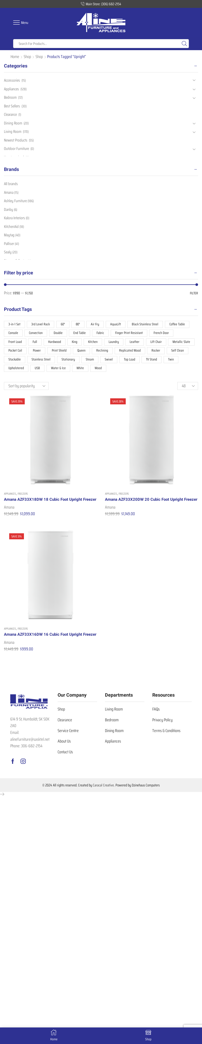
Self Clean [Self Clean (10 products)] (180, 353)
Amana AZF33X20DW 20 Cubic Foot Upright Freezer (146, 505)
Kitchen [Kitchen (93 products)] (94, 343)
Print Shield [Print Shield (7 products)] (60, 353)
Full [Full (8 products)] (35, 343)
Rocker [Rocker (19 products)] (158, 353)
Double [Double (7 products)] (58, 334)
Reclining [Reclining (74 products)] (104, 353)
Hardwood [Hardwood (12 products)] (55, 343)
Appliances (10, 496)
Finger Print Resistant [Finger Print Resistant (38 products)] (131, 334)
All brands (11, 184)
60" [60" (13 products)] (63, 325)
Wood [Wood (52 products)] (99, 371)
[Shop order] (26, 389)
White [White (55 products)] (81, 371)
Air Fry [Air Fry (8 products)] (97, 325)
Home (15, 57)
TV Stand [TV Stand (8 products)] (153, 362)
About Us (64, 757)
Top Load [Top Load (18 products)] (131, 362)
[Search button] (184, 43)
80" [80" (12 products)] (79, 325)
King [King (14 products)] (76, 343)
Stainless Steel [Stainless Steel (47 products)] (41, 362)
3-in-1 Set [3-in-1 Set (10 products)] (14, 325)
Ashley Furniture (20, 202)
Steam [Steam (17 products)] (90, 362)
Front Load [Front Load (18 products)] (15, 343)
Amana (9, 516)
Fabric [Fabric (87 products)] (102, 334)
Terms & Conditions (166, 746)
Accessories (13, 81)
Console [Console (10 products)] (13, 334)
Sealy (11, 255)
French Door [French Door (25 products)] (163, 334)
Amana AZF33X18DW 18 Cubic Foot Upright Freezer (45, 505)
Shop (27, 57)
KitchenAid (14, 228)
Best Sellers (12, 107)
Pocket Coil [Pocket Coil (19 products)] (15, 353)
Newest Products (16, 142)
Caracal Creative (103, 801)
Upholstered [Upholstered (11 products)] (16, 371)
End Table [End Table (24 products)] (80, 334)
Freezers (23, 496)
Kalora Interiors (17, 219)
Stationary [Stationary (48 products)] (68, 362)
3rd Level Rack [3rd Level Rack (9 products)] (41, 325)
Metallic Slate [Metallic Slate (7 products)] (183, 343)
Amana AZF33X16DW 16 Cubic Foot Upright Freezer (45, 647)
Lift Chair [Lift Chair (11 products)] (158, 343)
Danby (11, 210)
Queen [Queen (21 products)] (83, 353)
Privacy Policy (162, 736)
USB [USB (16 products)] (37, 371)
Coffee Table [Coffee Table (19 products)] (180, 325)
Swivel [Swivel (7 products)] (109, 362)
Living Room (13, 133)
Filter (193, 293)
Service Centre (68, 746)
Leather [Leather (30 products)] (136, 343)
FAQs (156, 725)
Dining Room (13, 125)
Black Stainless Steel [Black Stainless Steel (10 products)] (147, 325)
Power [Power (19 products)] (38, 353)
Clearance (11, 116)
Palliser (12, 246)
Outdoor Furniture (17, 151)
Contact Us (65, 768)
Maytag (12, 237)
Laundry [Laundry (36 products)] (115, 343)
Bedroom (11, 98)
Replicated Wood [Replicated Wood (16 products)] (132, 353)
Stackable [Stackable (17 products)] (14, 362)
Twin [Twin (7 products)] (173, 362)
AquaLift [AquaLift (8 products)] (117, 325)
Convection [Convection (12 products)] (36, 334)
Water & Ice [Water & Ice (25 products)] (58, 371)
